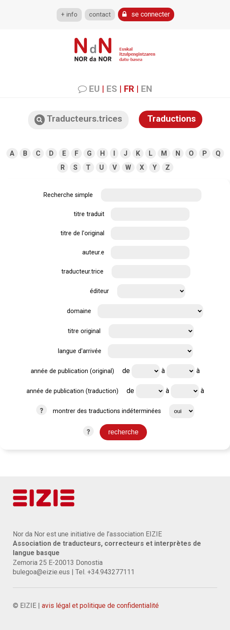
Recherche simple (68, 195)
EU (94, 89)
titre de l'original (82, 233)
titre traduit (89, 214)
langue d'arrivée (79, 351)
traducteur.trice (82, 271)
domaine (79, 311)
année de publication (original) (72, 371)
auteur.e (93, 252)
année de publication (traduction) (72, 391)
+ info (69, 14)
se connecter (146, 14)
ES (111, 89)
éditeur (99, 291)
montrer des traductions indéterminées (107, 411)
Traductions (170, 119)
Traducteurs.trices (78, 119)
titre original (84, 331)
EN (146, 89)
